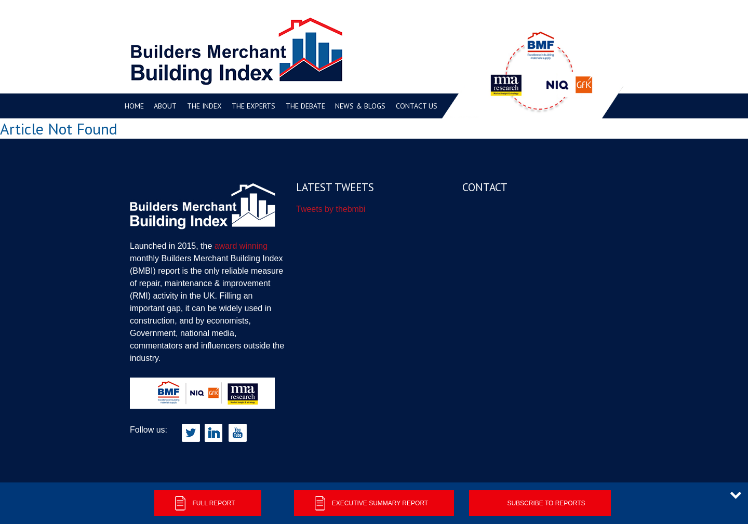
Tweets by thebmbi (330, 209)
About (165, 106)
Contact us (416, 106)
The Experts (253, 106)
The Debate (305, 106)
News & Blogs (360, 106)
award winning (241, 245)
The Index (204, 106)
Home (134, 106)
